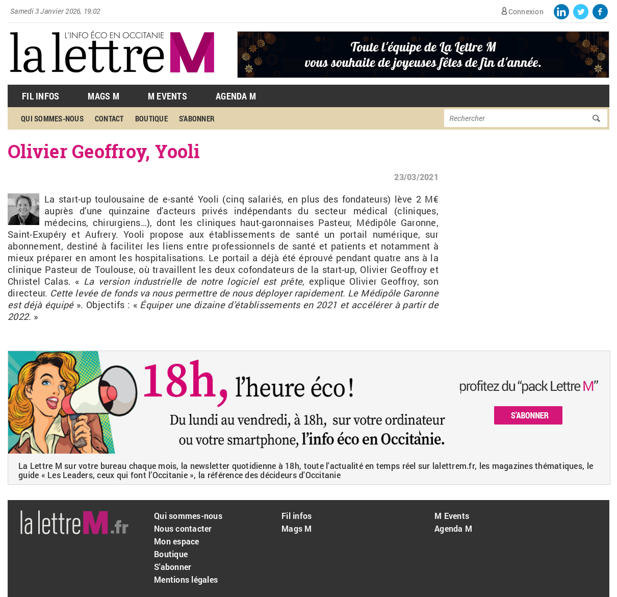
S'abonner (197, 118)
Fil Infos (40, 96)
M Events (167, 96)
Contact (109, 118)
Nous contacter (183, 528)
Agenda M (236, 96)
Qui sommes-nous (52, 118)
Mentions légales (186, 579)
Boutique (151, 118)
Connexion (526, 11)
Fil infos (296, 515)
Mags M (103, 96)
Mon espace (176, 541)
